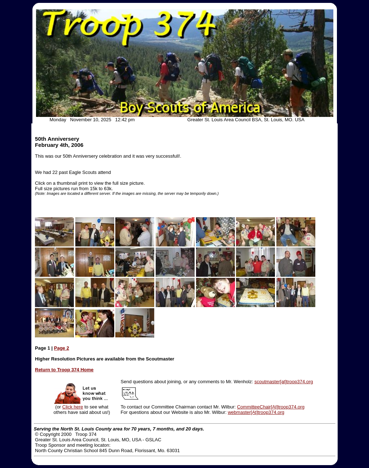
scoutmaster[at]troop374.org (283, 381)
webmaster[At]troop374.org (256, 412)
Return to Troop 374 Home (64, 369)
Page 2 (61, 348)
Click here (72, 407)
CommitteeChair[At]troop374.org (270, 407)
